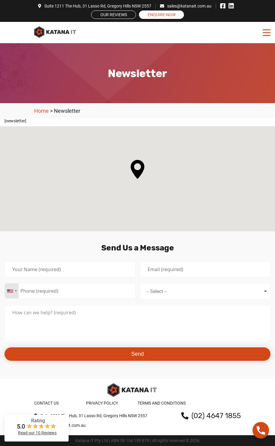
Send (137, 354)
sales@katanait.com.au (185, 6)
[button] (137, 169)
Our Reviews (113, 14)
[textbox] (160, 291)
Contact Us (46, 403)
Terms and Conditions (162, 403)
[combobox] (12, 290)
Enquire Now (162, 14)
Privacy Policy (102, 403)
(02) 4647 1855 (211, 416)
